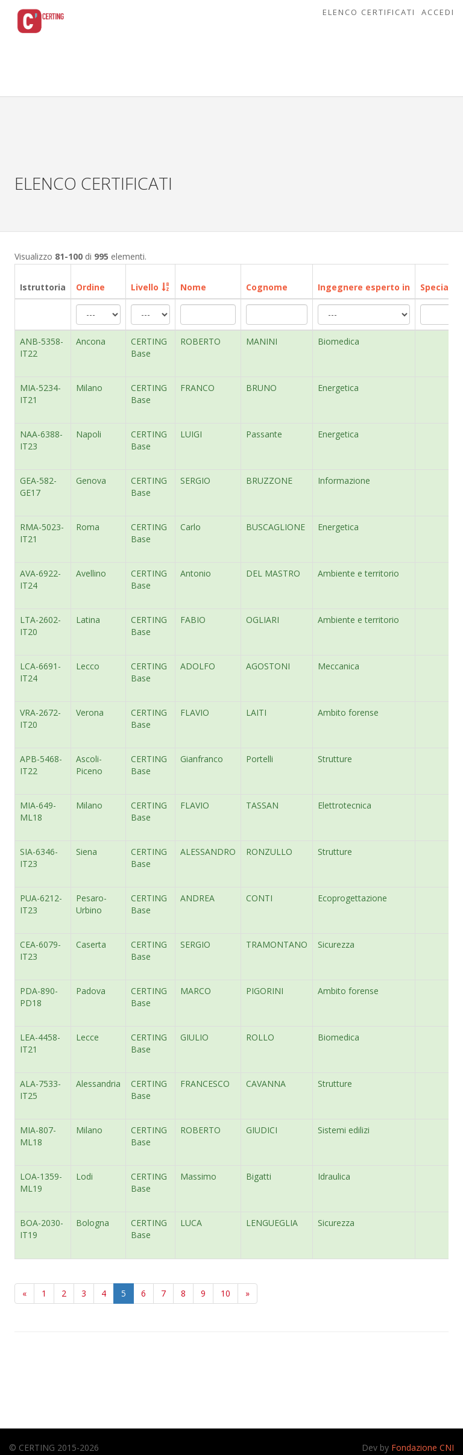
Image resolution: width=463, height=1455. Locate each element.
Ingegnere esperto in (364, 287)
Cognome (267, 287)
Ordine (90, 287)
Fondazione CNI (422, 1447)
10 (225, 1293)
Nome (193, 287)
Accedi (438, 12)
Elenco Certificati (369, 12)
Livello (145, 287)
